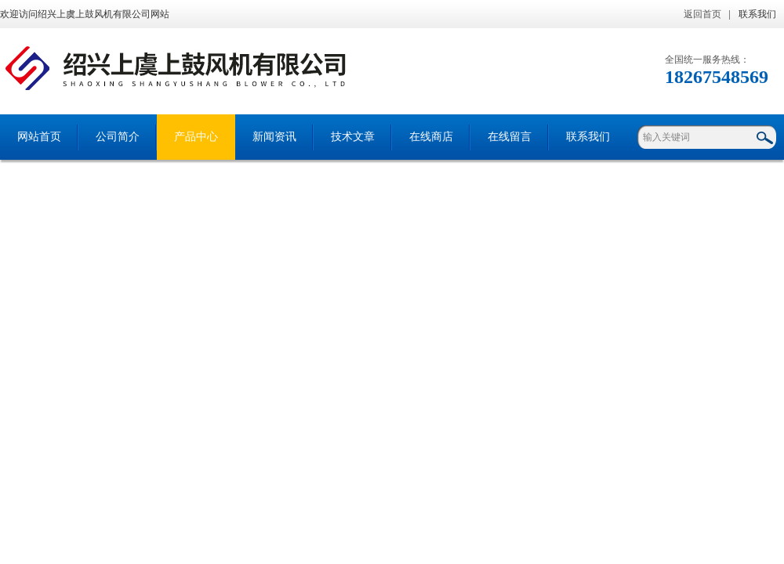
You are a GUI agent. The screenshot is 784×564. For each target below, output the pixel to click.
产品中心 (196, 137)
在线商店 (431, 137)
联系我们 (757, 14)
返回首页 (702, 14)
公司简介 (118, 137)
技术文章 (353, 137)
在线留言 (510, 137)
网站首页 (39, 137)
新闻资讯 (274, 137)
